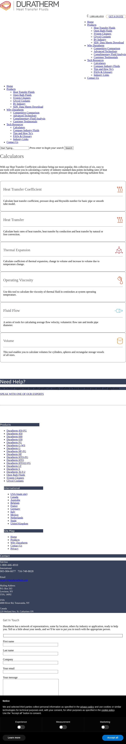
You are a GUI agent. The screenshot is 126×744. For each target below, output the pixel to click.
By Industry (19, 103)
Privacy (14, 548)
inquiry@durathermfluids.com (14, 580)
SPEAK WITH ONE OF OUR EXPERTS (22, 394)
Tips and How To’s (23, 133)
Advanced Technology (25, 115)
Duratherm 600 (14, 436)
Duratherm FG (14, 442)
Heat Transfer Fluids (24, 92)
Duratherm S (13, 469)
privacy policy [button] (87, 706)
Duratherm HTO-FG (17, 457)
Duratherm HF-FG (16, 451)
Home (10, 86)
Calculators (19, 127)
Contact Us (12, 142)
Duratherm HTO (15, 460)
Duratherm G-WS (16, 445)
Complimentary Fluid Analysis (29, 118)
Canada (14, 497)
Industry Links (20, 139)
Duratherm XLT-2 (16, 472)
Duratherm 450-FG (17, 430)
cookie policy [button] (107, 710)
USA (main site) (18, 494)
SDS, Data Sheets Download (28, 106)
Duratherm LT (14, 466)
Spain (13, 520)
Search (68, 148)
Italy (12, 511)
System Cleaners (22, 98)
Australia (15, 500)
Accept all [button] (112, 737)
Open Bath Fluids (22, 95)
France (14, 505)
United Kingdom (19, 523)
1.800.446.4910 (97, 16)
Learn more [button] (14, 737)
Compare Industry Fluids (26, 130)
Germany (15, 508)
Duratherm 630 (14, 439)
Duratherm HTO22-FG (19, 463)
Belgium (14, 503)
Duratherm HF (14, 454)
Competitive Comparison (26, 112)
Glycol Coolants (21, 100)
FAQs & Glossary (22, 136)
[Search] (14, 148)
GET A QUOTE (116, 16)
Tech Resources (15, 124)
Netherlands (16, 517)
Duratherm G (13, 448)
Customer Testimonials (25, 121)
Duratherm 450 (14, 433)
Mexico (14, 514)
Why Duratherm (15, 109)
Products (11, 89)
